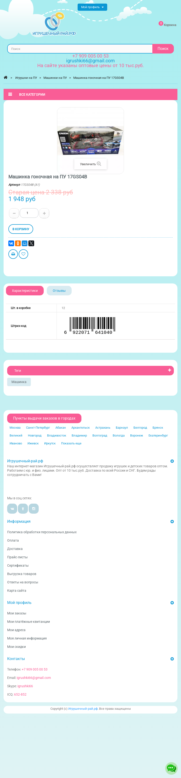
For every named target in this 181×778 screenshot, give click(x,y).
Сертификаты (18, 565)
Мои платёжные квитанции (28, 621)
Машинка (19, 382)
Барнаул (122, 427)
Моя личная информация (27, 638)
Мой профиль (19, 602)
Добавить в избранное (23, 254)
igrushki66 (25, 686)
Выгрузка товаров (21, 574)
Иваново (16, 443)
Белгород (140, 427)
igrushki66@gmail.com (34, 678)
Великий (16, 435)
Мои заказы (16, 613)
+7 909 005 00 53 (90, 56)
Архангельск (80, 427)
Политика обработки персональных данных (42, 532)
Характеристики (25, 291)
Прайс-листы (17, 557)
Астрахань (102, 427)
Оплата (13, 540)
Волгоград (99, 435)
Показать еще (71, 443)
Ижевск (33, 443)
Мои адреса (16, 630)
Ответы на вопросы (22, 582)
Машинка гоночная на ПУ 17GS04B (98, 78)
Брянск (158, 427)
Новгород (35, 435)
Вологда (119, 435)
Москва (15, 427)
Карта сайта (16, 590)
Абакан (60, 427)
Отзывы (59, 291)
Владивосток (56, 435)
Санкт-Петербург (38, 427)
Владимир (79, 435)
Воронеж (136, 435)
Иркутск (50, 443)
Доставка (15, 549)
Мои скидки (16, 647)
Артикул (14, 184)
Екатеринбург (158, 435)
